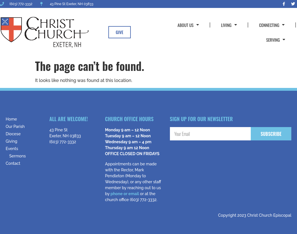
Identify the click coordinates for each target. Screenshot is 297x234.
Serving (275, 40)
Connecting (272, 25)
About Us (188, 25)
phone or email (125, 193)
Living (229, 25)
